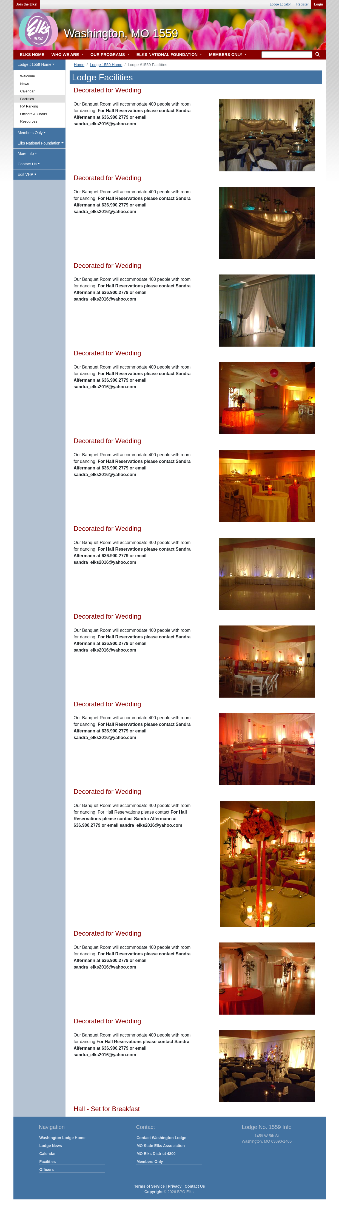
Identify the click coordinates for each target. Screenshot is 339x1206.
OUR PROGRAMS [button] (108, 54)
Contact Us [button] (27, 164)
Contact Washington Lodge (161, 1138)
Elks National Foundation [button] (39, 143)
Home (79, 65)
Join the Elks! (27, 4)
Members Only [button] (30, 133)
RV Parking (29, 106)
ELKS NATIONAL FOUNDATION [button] (167, 54)
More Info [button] (26, 153)
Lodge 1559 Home (106, 65)
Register (302, 4)
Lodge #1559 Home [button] (35, 64)
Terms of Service (149, 1186)
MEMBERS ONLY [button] (226, 54)
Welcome (27, 76)
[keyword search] (286, 54)
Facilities (27, 99)
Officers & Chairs (33, 114)
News (24, 84)
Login (318, 4)
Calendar (27, 91)
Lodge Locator (280, 4)
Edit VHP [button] (27, 174)
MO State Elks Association (160, 1145)
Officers (46, 1169)
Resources (28, 121)
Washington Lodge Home (62, 1138)
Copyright (153, 1192)
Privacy (175, 1186)
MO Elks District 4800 (155, 1153)
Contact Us (195, 1186)
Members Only (149, 1161)
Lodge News (50, 1145)
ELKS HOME (32, 54)
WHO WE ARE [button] (66, 54)
